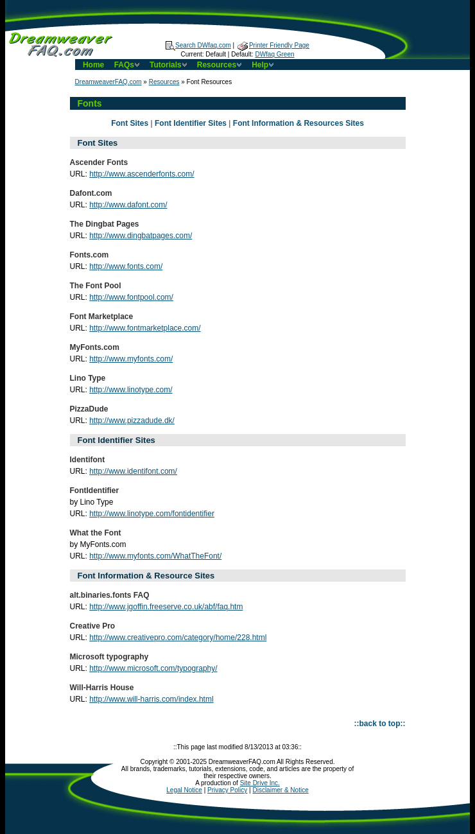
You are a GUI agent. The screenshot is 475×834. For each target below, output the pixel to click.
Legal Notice (184, 790)
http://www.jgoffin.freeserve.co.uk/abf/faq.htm (166, 606)
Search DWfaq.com (198, 45)
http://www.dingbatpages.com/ (140, 235)
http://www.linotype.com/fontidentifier (151, 513)
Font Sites (129, 123)
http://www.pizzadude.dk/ (132, 420)
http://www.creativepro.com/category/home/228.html (177, 637)
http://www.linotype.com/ (130, 389)
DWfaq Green (274, 54)
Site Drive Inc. (260, 782)
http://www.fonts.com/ (125, 266)
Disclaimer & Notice (280, 790)
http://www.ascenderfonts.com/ (141, 173)
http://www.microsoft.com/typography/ (153, 668)
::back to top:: (380, 723)
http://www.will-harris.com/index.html (151, 699)
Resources (220, 64)
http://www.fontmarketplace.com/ (144, 328)
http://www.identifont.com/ (133, 471)
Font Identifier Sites (191, 123)
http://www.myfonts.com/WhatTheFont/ (155, 556)
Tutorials (169, 64)
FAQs (128, 64)
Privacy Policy (227, 790)
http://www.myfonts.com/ (131, 358)
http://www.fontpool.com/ (131, 297)
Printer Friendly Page (273, 45)
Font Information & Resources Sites (298, 123)
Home (93, 64)
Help (264, 64)
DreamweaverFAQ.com (108, 81)
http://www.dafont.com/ (128, 204)
